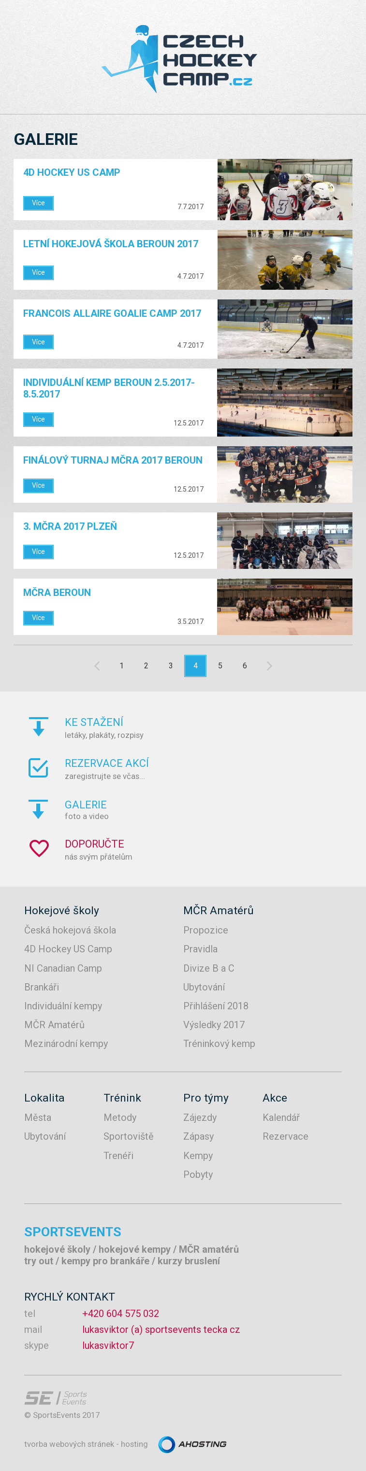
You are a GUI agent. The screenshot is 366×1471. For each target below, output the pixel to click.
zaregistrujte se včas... (211, 769)
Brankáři (41, 987)
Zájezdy (200, 1117)
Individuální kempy (63, 1006)
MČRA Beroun (57, 592)
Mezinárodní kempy (66, 1043)
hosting (134, 1444)
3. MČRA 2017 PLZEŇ (70, 526)
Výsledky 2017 (214, 1025)
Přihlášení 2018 (216, 1006)
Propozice (205, 930)
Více (38, 203)
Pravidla (200, 949)
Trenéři (118, 1155)
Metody (119, 1117)
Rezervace (285, 1136)
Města (37, 1117)
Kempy (198, 1155)
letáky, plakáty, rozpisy (211, 728)
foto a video (211, 809)
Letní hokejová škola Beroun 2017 (110, 244)
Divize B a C (208, 968)
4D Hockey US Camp (71, 172)
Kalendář (281, 1117)
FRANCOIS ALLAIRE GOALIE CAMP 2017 (112, 313)
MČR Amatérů (54, 1025)
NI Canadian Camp (63, 968)
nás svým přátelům (211, 849)
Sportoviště (128, 1136)
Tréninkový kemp (219, 1043)
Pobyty (198, 1174)
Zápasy (198, 1136)
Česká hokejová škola (70, 930)
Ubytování (204, 987)
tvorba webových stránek (69, 1444)
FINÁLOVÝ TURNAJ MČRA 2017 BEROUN (113, 460)
